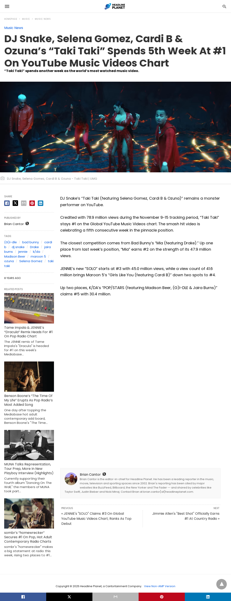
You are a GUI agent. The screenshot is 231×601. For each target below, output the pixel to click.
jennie (23, 251)
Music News (43, 19)
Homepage (10, 19)
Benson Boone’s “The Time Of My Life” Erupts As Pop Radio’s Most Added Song (28, 400)
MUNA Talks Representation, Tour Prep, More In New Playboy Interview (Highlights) (29, 468)
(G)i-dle (10, 242)
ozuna (9, 261)
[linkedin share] (40, 203)
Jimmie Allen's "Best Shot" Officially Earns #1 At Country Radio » (185, 516)
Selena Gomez (30, 261)
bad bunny (30, 242)
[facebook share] (7, 203)
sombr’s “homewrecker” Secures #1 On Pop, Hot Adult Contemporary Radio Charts (28, 537)
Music (26, 19)
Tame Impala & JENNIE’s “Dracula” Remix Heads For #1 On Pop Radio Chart (28, 332)
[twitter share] (15, 203)
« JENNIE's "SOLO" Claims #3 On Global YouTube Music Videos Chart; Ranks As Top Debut (96, 518)
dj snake (18, 247)
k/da (36, 251)
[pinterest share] (32, 203)
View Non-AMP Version (159, 586)
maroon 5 (38, 256)
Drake (34, 247)
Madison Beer (14, 256)
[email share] (23, 203)
